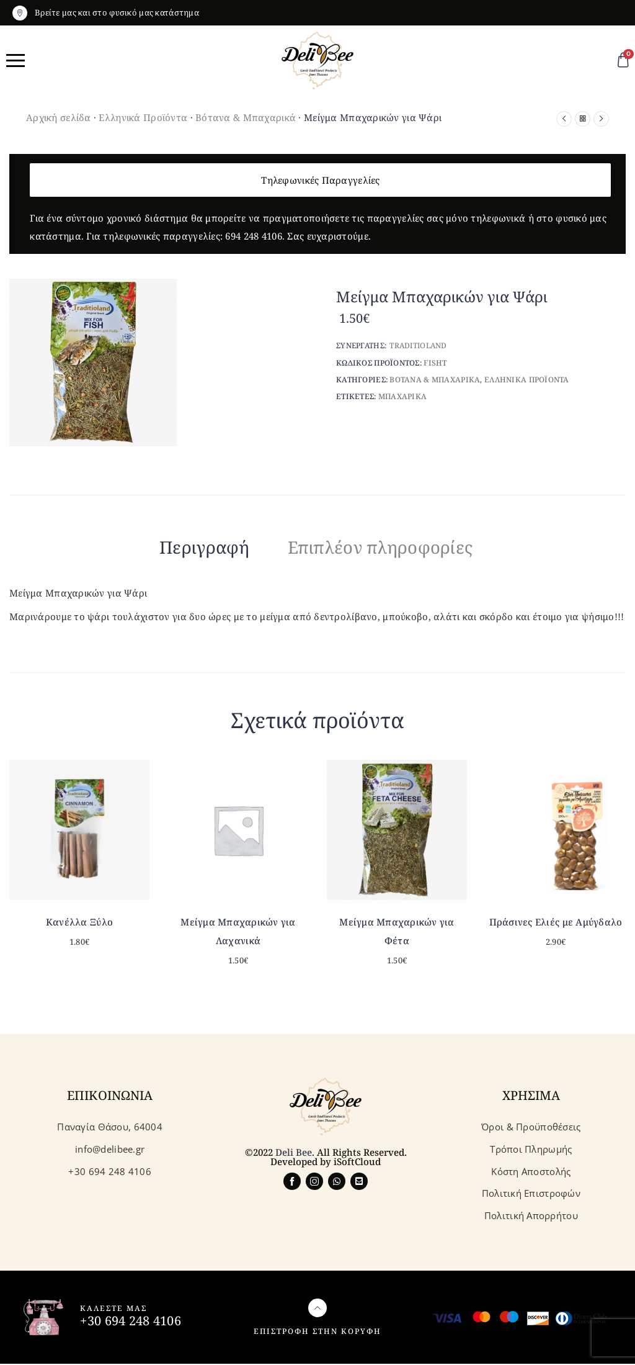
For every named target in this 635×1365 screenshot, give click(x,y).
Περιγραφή (186, 547)
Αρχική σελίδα (58, 117)
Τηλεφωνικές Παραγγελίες (320, 180)
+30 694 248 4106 (130, 1321)
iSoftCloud (357, 1162)
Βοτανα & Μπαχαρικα (434, 379)
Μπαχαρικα (402, 396)
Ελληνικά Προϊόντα (143, 117)
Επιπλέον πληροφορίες (390, 547)
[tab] (187, 549)
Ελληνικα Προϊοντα (526, 379)
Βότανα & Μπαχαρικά (245, 117)
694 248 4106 (253, 236)
